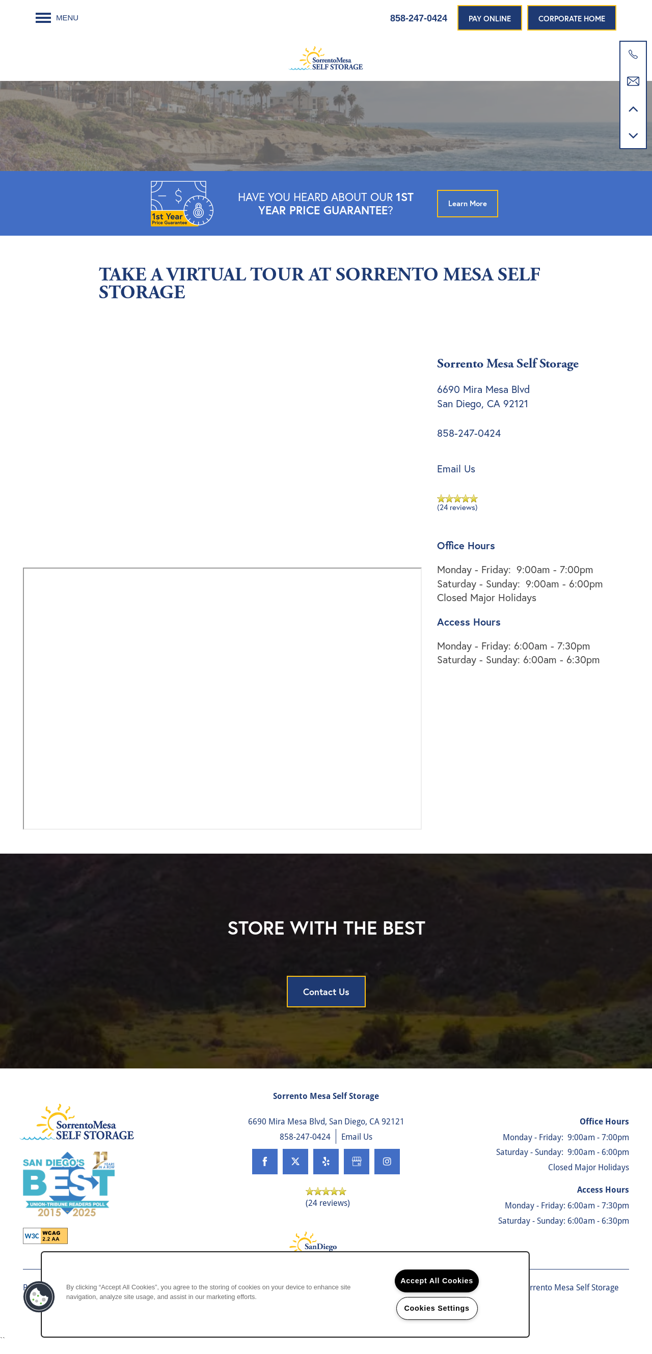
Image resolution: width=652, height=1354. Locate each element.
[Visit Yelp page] (326, 1170)
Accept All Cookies (436, 1281)
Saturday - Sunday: (478, 591)
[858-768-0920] (633, 54)
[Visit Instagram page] (387, 1170)
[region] (285, 1294)
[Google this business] (356, 1170)
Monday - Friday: (474, 577)
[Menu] (57, 18)
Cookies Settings (436, 1308)
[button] (489, 18)
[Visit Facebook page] (265, 1170)
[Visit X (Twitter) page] (295, 1170)
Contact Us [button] (326, 1000)
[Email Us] (633, 81)
